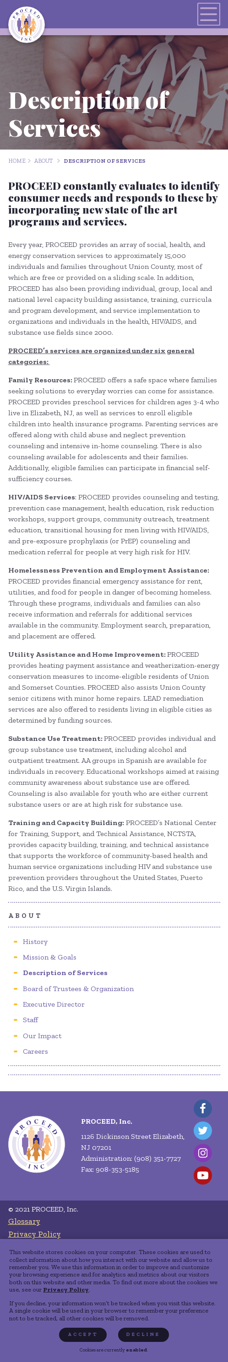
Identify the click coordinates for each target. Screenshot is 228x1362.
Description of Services (105, 160)
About (43, 160)
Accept (83, 1334)
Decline (143, 1334)
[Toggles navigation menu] (208, 14)
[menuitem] (35, 941)
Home (17, 160)
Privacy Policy (66, 1289)
